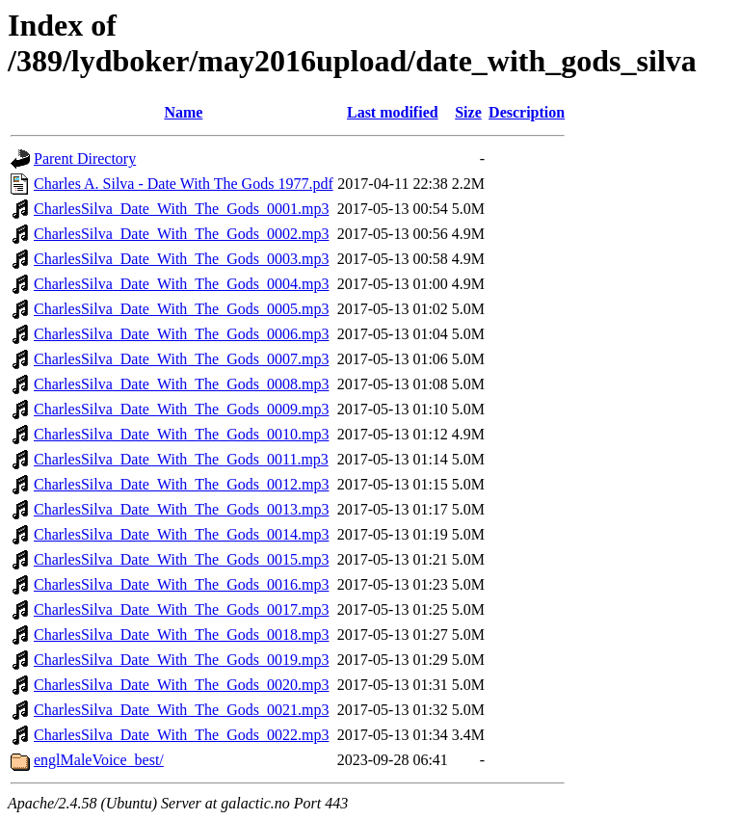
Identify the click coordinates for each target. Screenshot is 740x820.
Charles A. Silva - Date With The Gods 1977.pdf (183, 183)
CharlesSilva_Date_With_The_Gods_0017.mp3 (181, 609)
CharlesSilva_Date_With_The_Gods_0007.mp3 (181, 359)
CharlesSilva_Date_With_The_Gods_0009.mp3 (181, 409)
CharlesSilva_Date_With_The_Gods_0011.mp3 (181, 459)
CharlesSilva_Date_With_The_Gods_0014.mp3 (181, 534)
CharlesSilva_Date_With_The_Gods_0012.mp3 (181, 484)
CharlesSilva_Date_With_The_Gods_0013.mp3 (181, 509)
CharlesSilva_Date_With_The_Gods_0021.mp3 (181, 709)
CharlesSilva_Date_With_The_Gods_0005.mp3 (181, 309)
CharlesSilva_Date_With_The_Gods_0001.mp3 (181, 208)
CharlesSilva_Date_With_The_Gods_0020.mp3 (181, 684)
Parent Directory (85, 158)
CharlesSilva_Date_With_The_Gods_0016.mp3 (181, 584)
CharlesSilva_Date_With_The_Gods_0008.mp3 (181, 384)
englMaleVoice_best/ (99, 760)
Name (183, 112)
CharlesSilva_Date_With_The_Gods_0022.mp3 (181, 735)
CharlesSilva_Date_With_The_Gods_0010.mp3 (181, 434)
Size (468, 112)
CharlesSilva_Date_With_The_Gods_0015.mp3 (181, 559)
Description (527, 112)
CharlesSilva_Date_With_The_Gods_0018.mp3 (181, 634)
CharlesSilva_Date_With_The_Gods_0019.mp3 (181, 659)
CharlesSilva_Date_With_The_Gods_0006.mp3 (181, 334)
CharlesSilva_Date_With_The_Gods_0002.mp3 (181, 233)
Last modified (392, 112)
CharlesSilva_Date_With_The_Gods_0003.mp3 (181, 259)
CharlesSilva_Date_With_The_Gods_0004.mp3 (181, 284)
